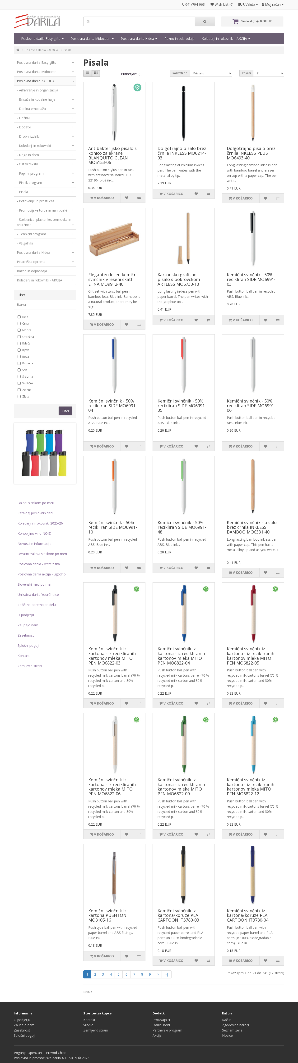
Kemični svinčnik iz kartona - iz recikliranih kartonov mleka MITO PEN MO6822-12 (250, 786)
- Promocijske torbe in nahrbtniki (46, 210)
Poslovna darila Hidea (139, 38)
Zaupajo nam (28, 625)
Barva (21, 304)
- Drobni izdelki (46, 136)
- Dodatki (46, 127)
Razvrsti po (179, 73)
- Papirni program (46, 173)
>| (166, 974)
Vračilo (88, 1025)
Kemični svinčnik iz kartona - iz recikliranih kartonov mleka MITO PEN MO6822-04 (181, 655)
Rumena (25, 363)
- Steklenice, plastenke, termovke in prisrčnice (46, 223)
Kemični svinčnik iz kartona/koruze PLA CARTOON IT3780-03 (178, 915)
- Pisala (46, 191)
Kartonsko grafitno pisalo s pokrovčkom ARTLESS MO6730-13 (179, 279)
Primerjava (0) (132, 74)
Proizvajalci (161, 1020)
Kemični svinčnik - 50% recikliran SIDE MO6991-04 (112, 405)
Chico (62, 1052)
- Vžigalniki (46, 243)
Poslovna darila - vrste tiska (39, 564)
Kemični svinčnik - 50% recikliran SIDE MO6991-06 (251, 405)
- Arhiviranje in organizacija (46, 90)
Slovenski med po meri (35, 584)
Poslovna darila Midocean (92, 38)
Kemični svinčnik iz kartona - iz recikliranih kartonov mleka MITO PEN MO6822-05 (250, 655)
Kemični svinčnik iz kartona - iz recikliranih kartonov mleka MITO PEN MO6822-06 (112, 786)
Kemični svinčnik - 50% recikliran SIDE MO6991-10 (112, 527)
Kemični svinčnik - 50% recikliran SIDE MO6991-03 (251, 279)
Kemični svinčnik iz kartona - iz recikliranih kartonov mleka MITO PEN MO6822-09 (181, 786)
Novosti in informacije (34, 543)
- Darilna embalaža (46, 108)
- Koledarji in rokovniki (46, 145)
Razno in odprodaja (179, 38)
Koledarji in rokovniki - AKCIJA (226, 38)
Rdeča (24, 343)
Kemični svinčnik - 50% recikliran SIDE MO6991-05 (182, 405)
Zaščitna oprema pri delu (37, 604)
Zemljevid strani (30, 666)
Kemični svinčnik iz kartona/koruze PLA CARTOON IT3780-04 (247, 915)
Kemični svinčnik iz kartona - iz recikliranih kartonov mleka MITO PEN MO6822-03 (112, 655)
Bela (23, 317)
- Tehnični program (46, 234)
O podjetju (26, 615)
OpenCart (35, 1052)
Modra (24, 330)
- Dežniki (46, 117)
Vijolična (25, 383)
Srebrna (25, 377)
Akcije (157, 1035)
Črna (23, 323)
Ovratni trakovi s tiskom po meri (42, 554)
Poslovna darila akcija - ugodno (42, 574)
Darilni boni (161, 1025)
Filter (65, 411)
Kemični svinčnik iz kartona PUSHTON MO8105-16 (107, 915)
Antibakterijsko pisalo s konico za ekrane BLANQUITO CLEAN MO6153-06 (112, 155)
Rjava (23, 350)
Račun (227, 1020)
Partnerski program (167, 1030)
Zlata (23, 396)
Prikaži (246, 73)
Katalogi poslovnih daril (35, 513)
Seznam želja (232, 1030)
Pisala (67, 50)
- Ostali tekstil (46, 164)
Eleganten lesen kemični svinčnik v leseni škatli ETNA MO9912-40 (113, 279)
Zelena (25, 390)
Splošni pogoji (28, 645)
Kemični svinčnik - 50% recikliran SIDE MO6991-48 (182, 527)
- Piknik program (46, 182)
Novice (227, 1035)
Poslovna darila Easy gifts (42, 38)
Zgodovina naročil (236, 1025)
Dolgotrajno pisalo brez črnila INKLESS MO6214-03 (182, 153)
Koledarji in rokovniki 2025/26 (40, 523)
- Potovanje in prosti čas (46, 201)
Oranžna (26, 337)
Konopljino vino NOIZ (34, 533)
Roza (23, 357)
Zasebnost (26, 635)
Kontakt (24, 655)
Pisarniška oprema (46, 261)
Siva (23, 370)
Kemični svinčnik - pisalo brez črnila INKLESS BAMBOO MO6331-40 (252, 527)
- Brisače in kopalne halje (46, 99)
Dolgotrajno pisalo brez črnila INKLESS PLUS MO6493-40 (251, 153)
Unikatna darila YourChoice (38, 594)
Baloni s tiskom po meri (36, 503)
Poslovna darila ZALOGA (41, 50)
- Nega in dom (46, 154)
